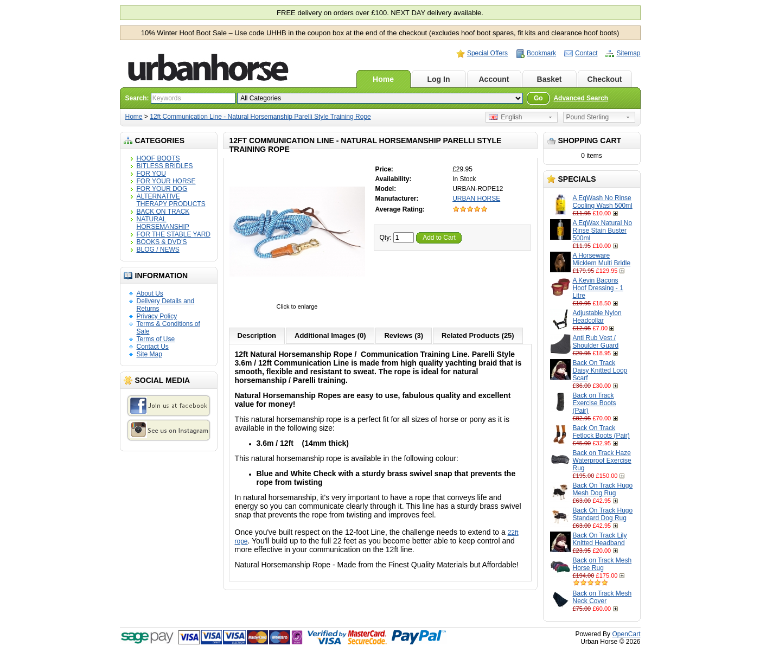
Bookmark (541, 53)
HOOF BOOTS (158, 158)
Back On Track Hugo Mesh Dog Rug (603, 489)
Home (383, 79)
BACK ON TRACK (163, 211)
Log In (438, 79)
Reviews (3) (403, 335)
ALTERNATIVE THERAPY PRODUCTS (171, 200)
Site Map (149, 354)
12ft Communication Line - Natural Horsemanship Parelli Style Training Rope (260, 116)
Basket (549, 79)
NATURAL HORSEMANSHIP (163, 223)
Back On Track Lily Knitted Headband (600, 539)
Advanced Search (580, 98)
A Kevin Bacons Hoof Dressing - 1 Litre (598, 288)
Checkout (604, 79)
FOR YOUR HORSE (166, 181)
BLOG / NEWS (158, 249)
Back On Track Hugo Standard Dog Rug (603, 514)
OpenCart (626, 634)
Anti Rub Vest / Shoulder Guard (596, 341)
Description (257, 335)
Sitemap (628, 53)
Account (494, 79)
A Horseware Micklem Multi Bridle (602, 259)
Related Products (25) (478, 335)
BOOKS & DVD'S (162, 242)
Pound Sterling (587, 117)
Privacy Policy (157, 316)
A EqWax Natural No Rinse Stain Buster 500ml (603, 230)
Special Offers (487, 53)
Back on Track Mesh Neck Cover (602, 597)
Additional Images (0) (330, 335)
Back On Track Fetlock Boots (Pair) (601, 431)
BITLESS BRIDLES (165, 166)
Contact (586, 53)
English (505, 117)
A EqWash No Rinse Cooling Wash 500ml (603, 201)
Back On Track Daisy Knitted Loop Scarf (600, 370)
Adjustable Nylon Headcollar (597, 316)
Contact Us (153, 346)
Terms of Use (156, 339)
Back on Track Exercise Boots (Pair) (594, 403)
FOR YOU (151, 173)
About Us (150, 293)
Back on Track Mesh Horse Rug (602, 564)
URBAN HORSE (476, 198)
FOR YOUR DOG (162, 189)
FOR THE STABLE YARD (173, 234)
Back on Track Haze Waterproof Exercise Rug (602, 460)
